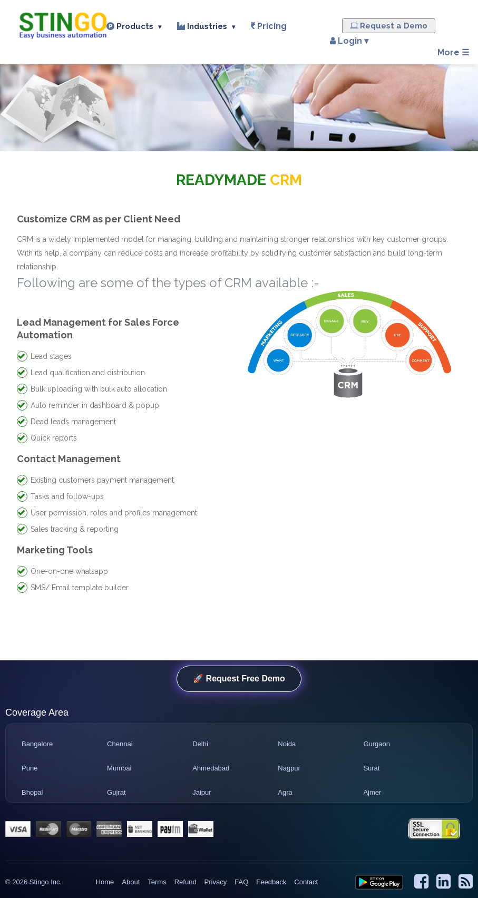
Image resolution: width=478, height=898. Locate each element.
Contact (306, 882)
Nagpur (289, 768)
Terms (157, 882)
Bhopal (32, 792)
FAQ (241, 882)
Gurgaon (376, 744)
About (131, 882)
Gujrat (116, 792)
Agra (285, 792)
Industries (206, 26)
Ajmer (372, 792)
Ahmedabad (210, 768)
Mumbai (119, 768)
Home (105, 882)
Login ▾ (346, 41)
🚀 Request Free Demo (239, 678)
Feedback (271, 882)
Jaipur (201, 792)
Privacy (215, 882)
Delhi (200, 744)
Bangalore (37, 744)
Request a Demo (388, 26)
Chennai (119, 744)
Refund (185, 882)
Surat (371, 768)
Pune (29, 768)
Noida (287, 744)
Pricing (272, 26)
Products (133, 26)
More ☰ (453, 52)
